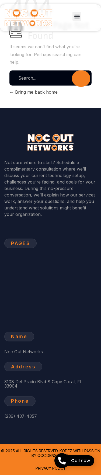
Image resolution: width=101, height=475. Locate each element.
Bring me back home (33, 92)
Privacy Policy (51, 468)
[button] (76, 16)
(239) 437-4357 (20, 416)
